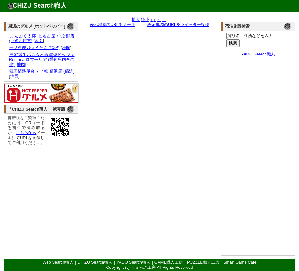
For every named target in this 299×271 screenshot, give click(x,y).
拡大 (136, 19)
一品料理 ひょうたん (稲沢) (34, 47)
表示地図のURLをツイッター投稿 (178, 24)
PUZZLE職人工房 (203, 262)
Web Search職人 (57, 262)
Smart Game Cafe (240, 262)
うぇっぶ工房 (143, 267)
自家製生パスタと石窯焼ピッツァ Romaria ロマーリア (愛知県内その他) (42, 59)
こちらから (26, 132)
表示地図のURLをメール (112, 24)
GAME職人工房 (168, 262)
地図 (38, 40)
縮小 (145, 19)
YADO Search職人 (258, 54)
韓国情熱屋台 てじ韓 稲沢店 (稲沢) (42, 71)
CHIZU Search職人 (40, 5)
